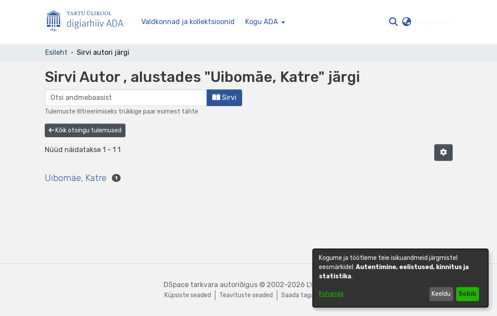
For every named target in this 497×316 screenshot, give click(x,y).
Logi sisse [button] (432, 22)
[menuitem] (264, 22)
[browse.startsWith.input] (126, 97)
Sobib (467, 294)
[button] (393, 22)
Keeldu (441, 294)
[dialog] (400, 278)
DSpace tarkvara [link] (191, 284)
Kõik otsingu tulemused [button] (85, 130)
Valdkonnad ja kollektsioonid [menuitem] (188, 22)
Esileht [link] (56, 52)
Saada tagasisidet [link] (307, 295)
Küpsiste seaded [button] (187, 295)
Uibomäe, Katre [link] (76, 178)
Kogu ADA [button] (261, 22)
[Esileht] (88, 22)
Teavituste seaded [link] (246, 295)
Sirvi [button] (224, 97)
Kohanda (331, 294)
